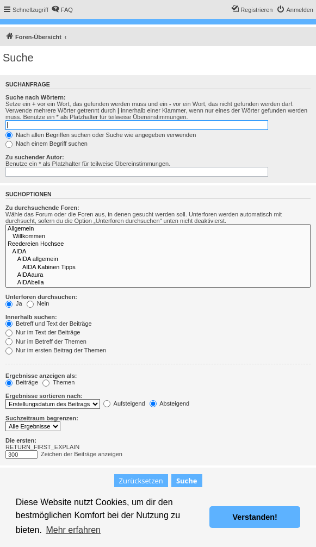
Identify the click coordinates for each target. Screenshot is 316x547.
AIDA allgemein (158, 259)
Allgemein (158, 229)
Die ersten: (20, 440)
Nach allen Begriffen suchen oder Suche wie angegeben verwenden (100, 135)
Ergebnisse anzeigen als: (41, 375)
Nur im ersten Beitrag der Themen (55, 350)
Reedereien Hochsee (158, 244)
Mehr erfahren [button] (73, 529)
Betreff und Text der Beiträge (48, 323)
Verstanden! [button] (255, 517)
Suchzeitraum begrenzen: (41, 418)
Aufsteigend (124, 403)
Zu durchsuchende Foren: (42, 207)
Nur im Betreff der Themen (45, 341)
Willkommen (158, 236)
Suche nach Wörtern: (35, 97)
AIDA (158, 252)
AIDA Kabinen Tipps (158, 267)
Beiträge (21, 382)
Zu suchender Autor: (34, 157)
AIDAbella (158, 283)
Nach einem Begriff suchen (46, 143)
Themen (58, 382)
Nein (38, 303)
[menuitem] (62, 9)
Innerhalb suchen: (31, 317)
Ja (13, 303)
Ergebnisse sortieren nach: (44, 396)
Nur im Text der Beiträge (42, 332)
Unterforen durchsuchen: (41, 297)
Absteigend (170, 403)
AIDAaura (158, 275)
